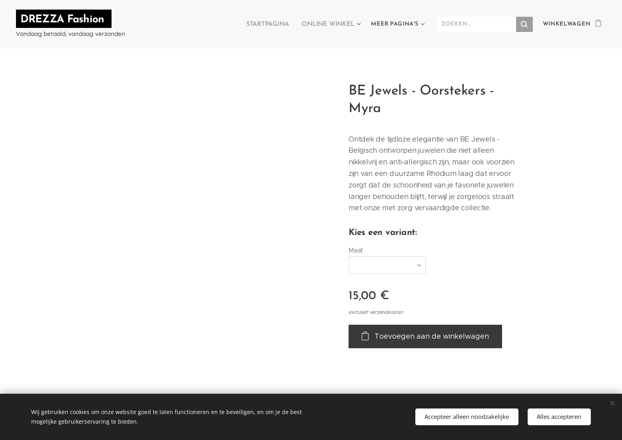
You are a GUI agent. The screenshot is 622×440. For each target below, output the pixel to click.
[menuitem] (174, 24)
